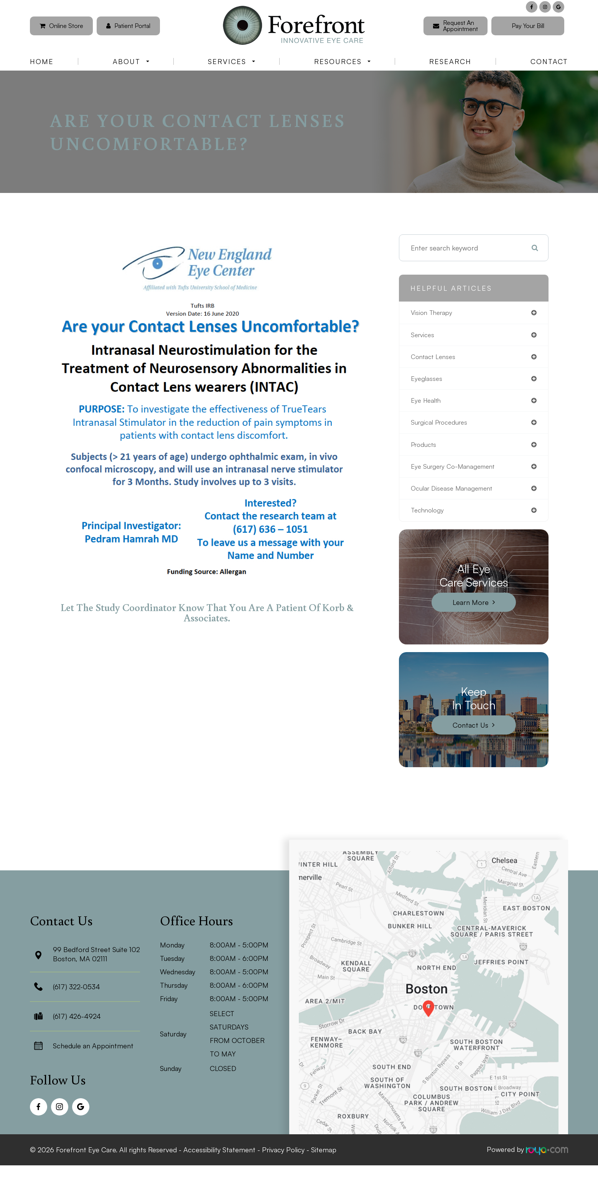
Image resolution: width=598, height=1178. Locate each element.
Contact (549, 61)
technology (429, 516)
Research (450, 61)
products (425, 449)
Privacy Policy (283, 1156)
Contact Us (470, 731)
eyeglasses (427, 381)
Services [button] (231, 61)
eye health (427, 403)
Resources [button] (342, 61)
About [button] (131, 61)
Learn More (471, 609)
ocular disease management (455, 494)
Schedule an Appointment (93, 1052)
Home (42, 61)
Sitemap (323, 1156)
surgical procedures (442, 426)
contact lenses (435, 358)
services (424, 335)
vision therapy (433, 313)
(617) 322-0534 (76, 993)
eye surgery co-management (456, 471)
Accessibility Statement (219, 1156)
